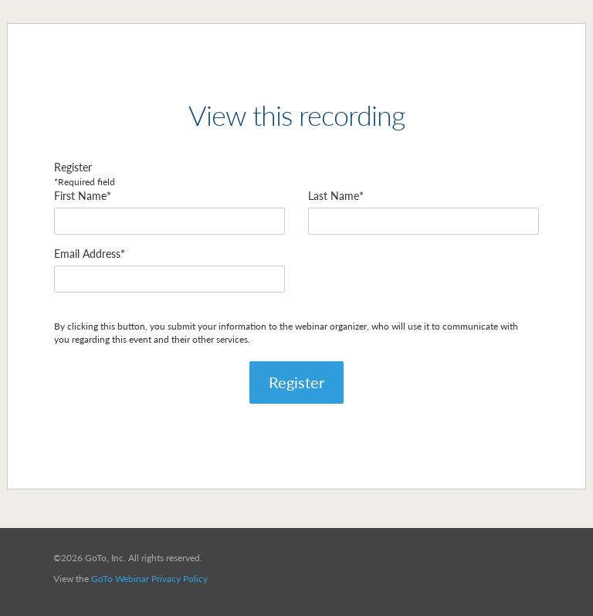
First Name (80, 195)
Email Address (87, 253)
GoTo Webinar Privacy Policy (149, 578)
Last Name (333, 195)
